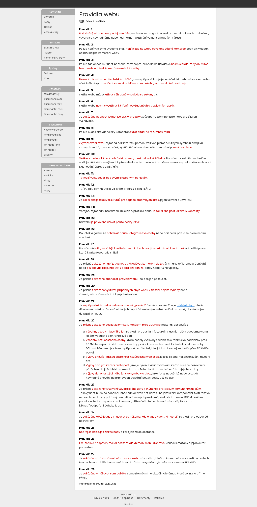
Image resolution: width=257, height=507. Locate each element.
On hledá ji (50, 149)
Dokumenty (143, 498)
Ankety (48, 170)
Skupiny (48, 155)
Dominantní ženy (53, 114)
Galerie (48, 27)
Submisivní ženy (53, 104)
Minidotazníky (52, 94)
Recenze (49, 185)
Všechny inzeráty (54, 129)
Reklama (159, 498)
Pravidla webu (101, 498)
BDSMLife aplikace (123, 498)
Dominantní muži (53, 109)
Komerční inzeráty (54, 57)
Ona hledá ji (51, 139)
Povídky (48, 175)
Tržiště (48, 52)
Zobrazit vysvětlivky (95, 21)
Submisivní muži (53, 99)
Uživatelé (49, 17)
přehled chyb (185, 305)
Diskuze (48, 73)
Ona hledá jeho (52, 134)
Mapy (47, 190)
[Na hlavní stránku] (54, 4)
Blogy (47, 180)
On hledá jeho (52, 144)
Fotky (47, 22)
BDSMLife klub (52, 47)
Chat (47, 78)
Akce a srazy (51, 32)
